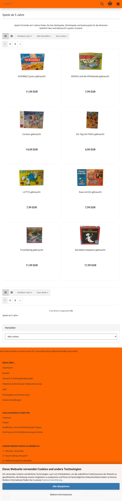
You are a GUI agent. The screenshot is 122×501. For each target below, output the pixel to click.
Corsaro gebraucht (31, 134)
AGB (4, 389)
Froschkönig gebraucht (31, 250)
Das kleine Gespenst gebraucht (90, 250)
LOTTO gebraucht (32, 192)
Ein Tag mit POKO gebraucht (90, 134)
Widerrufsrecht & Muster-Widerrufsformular (22, 384)
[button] (5, 36)
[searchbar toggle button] (102, 4)
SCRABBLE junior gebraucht (32, 76)
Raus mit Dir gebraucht (90, 192)
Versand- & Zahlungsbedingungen (17, 378)
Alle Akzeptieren (61, 486)
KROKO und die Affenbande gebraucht (90, 76)
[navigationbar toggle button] (118, 4)
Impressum (7, 367)
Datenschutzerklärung (52, 480)
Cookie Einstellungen (11, 400)
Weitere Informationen (61, 494)
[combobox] (24, 36)
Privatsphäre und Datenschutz (16, 395)
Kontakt (5, 373)
